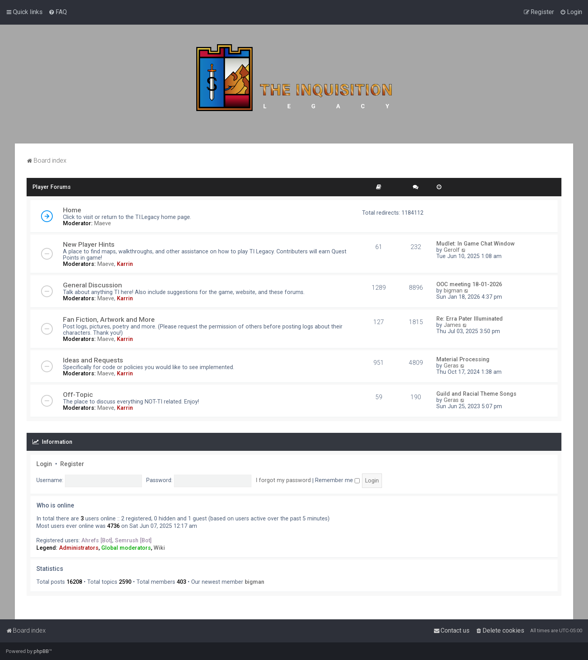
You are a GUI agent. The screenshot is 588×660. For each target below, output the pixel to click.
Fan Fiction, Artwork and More (109, 319)
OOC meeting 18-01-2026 (469, 284)
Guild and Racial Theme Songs (476, 394)
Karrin (125, 264)
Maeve (102, 223)
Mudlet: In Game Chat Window (475, 243)
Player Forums (51, 187)
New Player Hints (89, 244)
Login (44, 464)
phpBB (41, 651)
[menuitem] (57, 12)
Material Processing (462, 359)
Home (72, 210)
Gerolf (452, 250)
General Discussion (92, 285)
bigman (453, 290)
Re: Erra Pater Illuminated (469, 319)
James (452, 325)
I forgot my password (283, 480)
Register (72, 464)
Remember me (337, 480)
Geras (451, 365)
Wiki (159, 548)
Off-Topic (78, 394)
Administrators (79, 548)
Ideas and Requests (93, 360)
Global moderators (126, 548)
